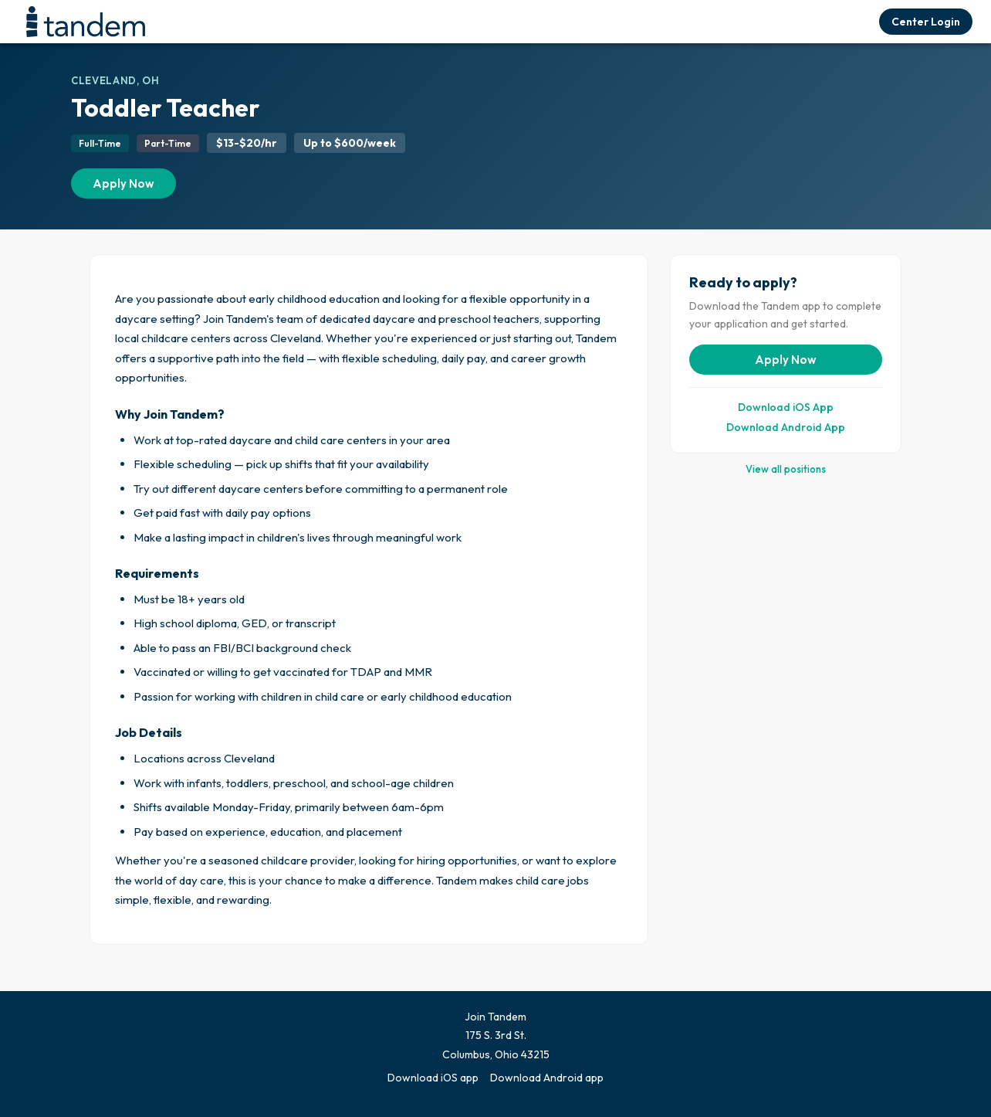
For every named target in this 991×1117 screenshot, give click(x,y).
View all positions (786, 469)
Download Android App (785, 427)
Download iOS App (786, 407)
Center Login (925, 22)
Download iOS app (433, 1078)
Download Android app (547, 1078)
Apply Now (123, 183)
